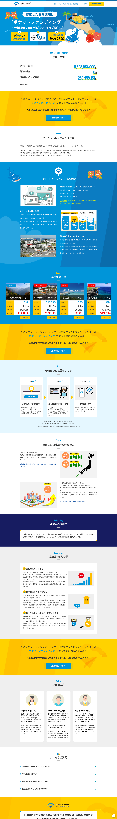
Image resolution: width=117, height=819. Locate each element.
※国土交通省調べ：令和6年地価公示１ (72, 502)
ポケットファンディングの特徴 (63, 4)
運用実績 (75, 4)
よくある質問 (83, 4)
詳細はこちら (24, 317)
